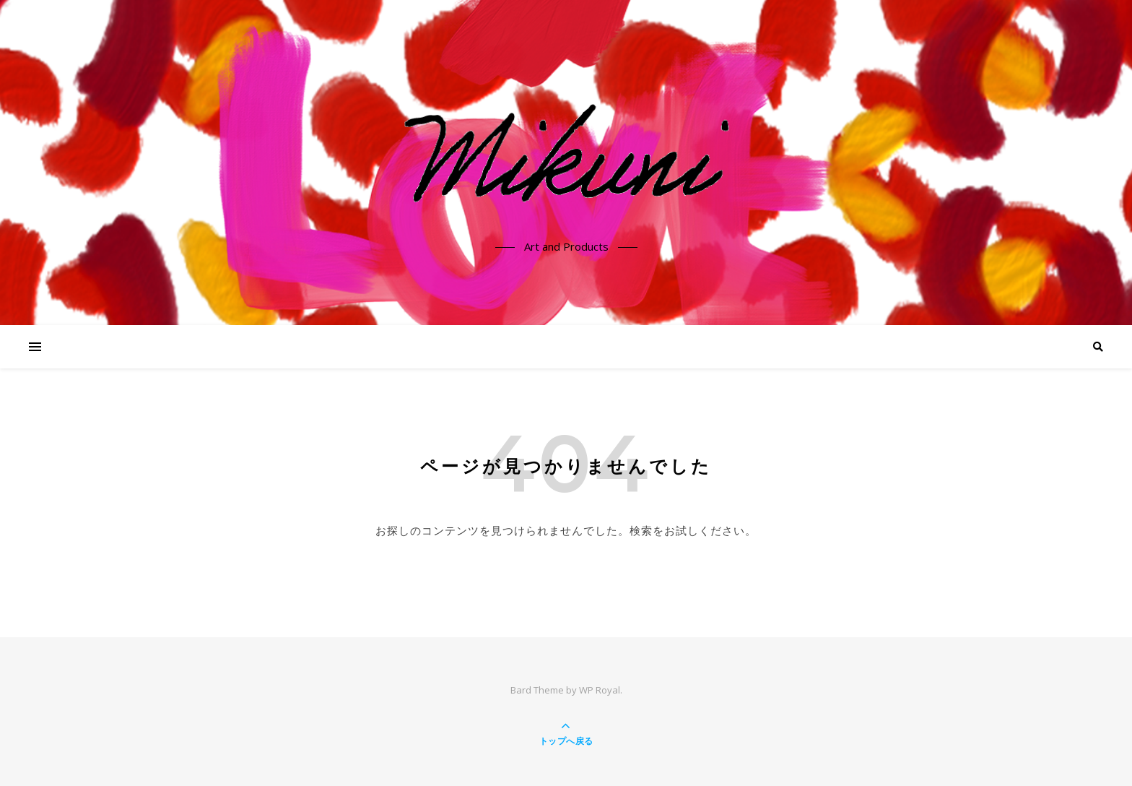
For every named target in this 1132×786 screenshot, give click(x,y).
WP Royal (599, 689)
